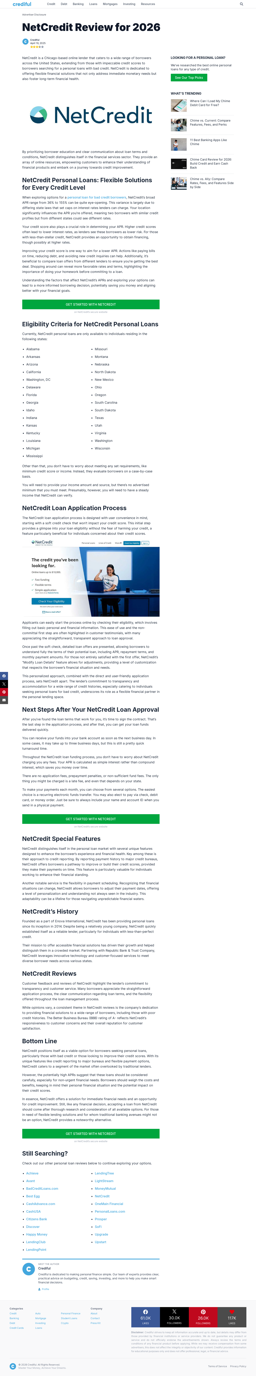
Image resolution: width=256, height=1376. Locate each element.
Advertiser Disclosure (34, 14)
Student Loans (69, 1318)
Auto (37, 1313)
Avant (30, 1181)
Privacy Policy (238, 1366)
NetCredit (102, 1196)
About (94, 1313)
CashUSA (33, 1211)
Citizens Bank (36, 1219)
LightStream (104, 1181)
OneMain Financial (109, 1204)
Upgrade (101, 1234)
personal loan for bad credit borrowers (97, 197)
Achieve (32, 1173)
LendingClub (36, 1242)
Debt (12, 1323)
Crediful (34, 39)
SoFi (98, 1227)
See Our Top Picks (189, 78)
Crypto (65, 1323)
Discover (33, 1227)
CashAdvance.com (40, 1204)
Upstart (100, 1242)
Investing (40, 1323)
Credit (13, 1313)
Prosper (101, 1219)
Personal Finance (70, 1313)
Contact (95, 1318)
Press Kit (95, 1323)
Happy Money (37, 1234)
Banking (14, 1318)
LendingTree (104, 1173)
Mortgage (40, 1318)
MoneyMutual (105, 1189)
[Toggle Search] (241, 4)
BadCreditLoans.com (42, 1189)
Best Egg (33, 1196)
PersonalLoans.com (110, 1211)
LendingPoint (36, 1250)
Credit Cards (17, 1327)
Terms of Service (217, 1366)
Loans (38, 1327)
